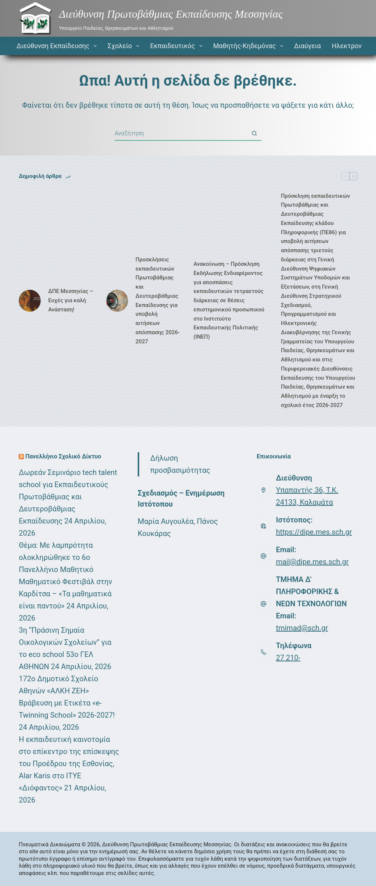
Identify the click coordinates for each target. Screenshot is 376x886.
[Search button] (254, 133)
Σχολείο (125, 46)
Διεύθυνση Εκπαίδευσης (58, 46)
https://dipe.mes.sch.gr (314, 532)
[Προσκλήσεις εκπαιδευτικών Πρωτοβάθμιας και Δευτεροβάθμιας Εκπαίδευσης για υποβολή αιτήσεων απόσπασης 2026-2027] (117, 301)
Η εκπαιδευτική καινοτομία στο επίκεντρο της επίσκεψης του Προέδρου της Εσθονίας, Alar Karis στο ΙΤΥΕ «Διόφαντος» (69, 763)
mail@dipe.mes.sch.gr (312, 561)
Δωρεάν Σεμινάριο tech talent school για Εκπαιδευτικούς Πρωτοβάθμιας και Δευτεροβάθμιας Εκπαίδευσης (68, 496)
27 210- (288, 657)
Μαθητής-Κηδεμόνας (249, 46)
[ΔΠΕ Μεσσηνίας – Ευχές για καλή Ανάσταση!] (30, 301)
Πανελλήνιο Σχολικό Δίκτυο (63, 456)
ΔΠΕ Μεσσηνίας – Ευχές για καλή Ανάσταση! (70, 300)
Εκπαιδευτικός (177, 46)
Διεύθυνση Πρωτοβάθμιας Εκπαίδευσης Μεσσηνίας (171, 14)
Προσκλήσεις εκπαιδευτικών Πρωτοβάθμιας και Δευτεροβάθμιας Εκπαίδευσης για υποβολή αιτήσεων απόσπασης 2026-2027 (157, 300)
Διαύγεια (307, 46)
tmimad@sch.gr (302, 628)
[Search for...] (181, 133)
